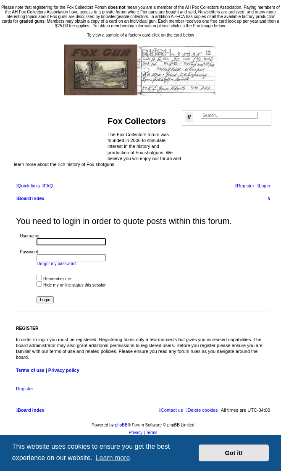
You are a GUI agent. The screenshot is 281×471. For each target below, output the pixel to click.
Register (24, 388)
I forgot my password (56, 263)
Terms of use (30, 370)
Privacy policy (63, 370)
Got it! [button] (234, 453)
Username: (30, 236)
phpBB (121, 425)
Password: (29, 252)
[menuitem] (47, 186)
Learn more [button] (113, 457)
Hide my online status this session (71, 285)
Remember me (54, 278)
